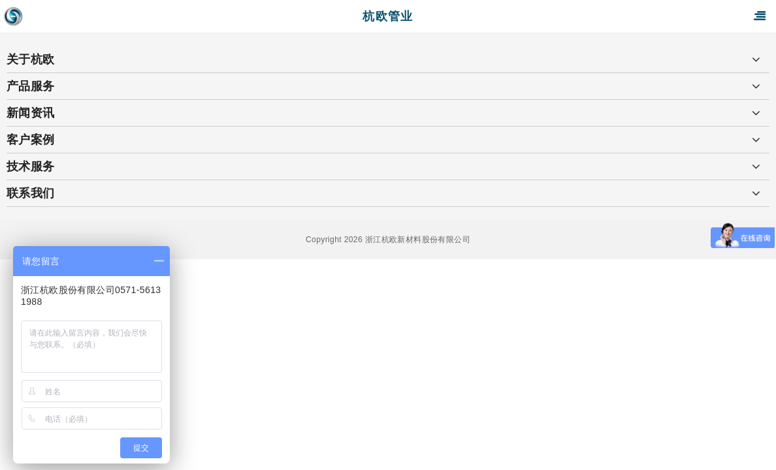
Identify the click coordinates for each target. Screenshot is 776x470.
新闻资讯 (31, 112)
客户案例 (31, 139)
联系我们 (31, 193)
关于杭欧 (31, 59)
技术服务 (31, 166)
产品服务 (31, 86)
